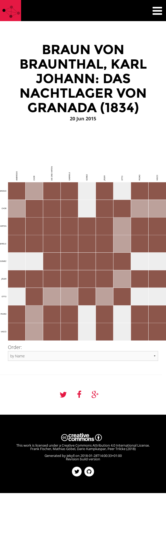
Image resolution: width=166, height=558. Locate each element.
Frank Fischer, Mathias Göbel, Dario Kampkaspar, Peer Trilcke (77, 448)
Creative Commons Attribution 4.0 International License (105, 445)
